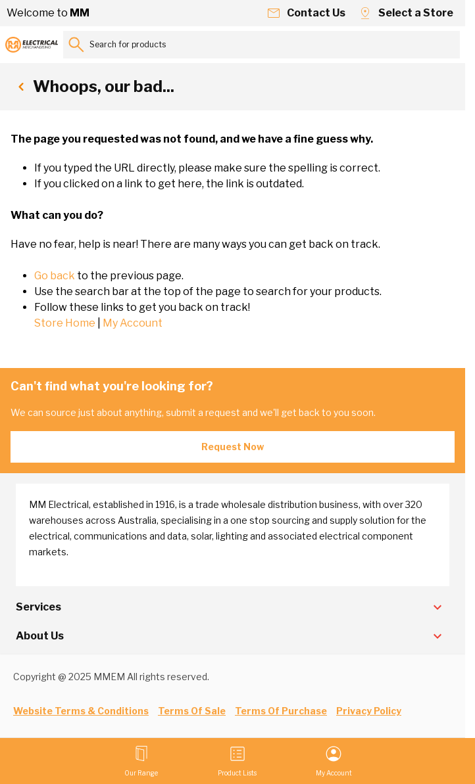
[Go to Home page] (31, 44)
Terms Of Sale (192, 710)
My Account (132, 323)
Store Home (64, 323)
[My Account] (334, 761)
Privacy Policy (368, 710)
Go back (54, 275)
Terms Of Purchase (281, 710)
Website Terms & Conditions (81, 710)
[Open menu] (141, 761)
